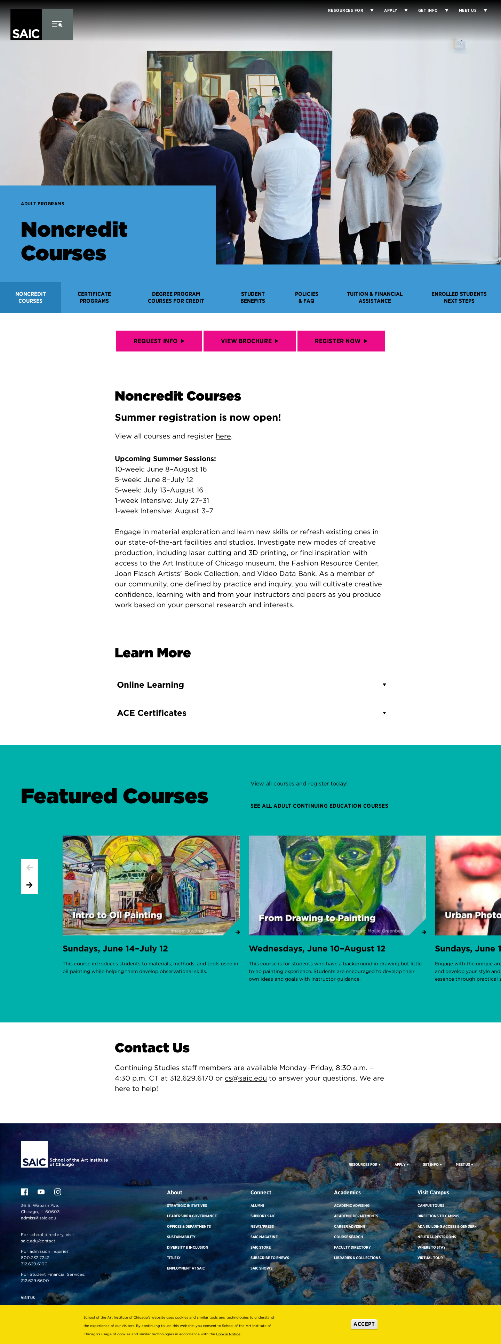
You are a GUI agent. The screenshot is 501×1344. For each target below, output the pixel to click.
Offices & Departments (189, 1226)
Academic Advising (351, 1205)
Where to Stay (432, 1247)
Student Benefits (252, 297)
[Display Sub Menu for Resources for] (368, 10)
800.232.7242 (35, 1257)
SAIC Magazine (264, 1236)
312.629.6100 (34, 1263)
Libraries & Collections (357, 1257)
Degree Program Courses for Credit (176, 297)
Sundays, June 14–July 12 (115, 948)
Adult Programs (42, 203)
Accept (364, 1324)
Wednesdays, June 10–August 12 (317, 948)
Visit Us (28, 1297)
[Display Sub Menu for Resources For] (379, 1164)
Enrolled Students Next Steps (459, 297)
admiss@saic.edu (38, 1217)
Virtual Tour (430, 1257)
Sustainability (181, 1236)
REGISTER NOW (341, 341)
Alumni (257, 1205)
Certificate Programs (94, 297)
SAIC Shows (261, 1268)
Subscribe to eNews (269, 1257)
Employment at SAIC (186, 1268)
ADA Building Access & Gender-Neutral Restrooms (447, 1231)
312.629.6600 (35, 1280)
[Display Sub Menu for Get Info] (443, 10)
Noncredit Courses (30, 297)
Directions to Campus (438, 1215)
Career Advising (349, 1226)
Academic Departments (356, 1215)
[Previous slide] (29, 867)
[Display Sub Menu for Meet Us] (482, 10)
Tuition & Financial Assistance (375, 297)
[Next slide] (29, 885)
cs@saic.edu (246, 1078)
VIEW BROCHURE (249, 341)
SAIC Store (260, 1247)
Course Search (348, 1236)
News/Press (262, 1226)
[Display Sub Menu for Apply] (402, 10)
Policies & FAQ (306, 297)
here (223, 436)
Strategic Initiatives (187, 1205)
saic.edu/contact (38, 1240)
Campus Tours (431, 1205)
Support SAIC (262, 1215)
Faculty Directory (352, 1247)
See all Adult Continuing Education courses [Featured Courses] (319, 806)
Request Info (159, 341)
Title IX (174, 1257)
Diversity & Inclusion (187, 1247)
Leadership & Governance (192, 1215)
